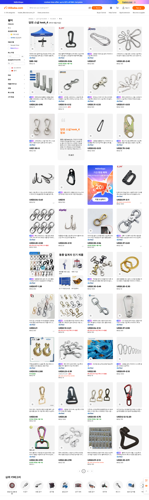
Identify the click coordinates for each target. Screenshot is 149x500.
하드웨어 (53, 19)
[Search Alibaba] (58, 8)
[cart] (117, 8)
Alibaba (31, 19)
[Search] (97, 8)
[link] (146, 480)
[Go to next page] (92, 471)
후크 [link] (60, 19)
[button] (89, 8)
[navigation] (15, 245)
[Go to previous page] (79, 471)
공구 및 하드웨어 (41, 19)
